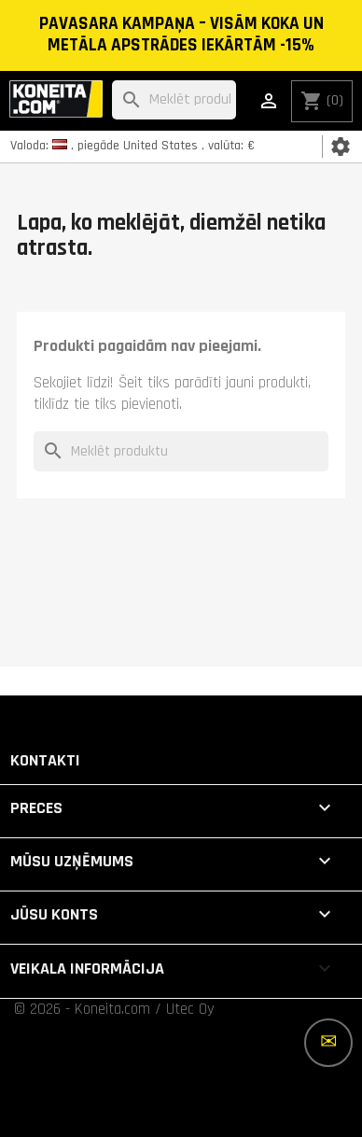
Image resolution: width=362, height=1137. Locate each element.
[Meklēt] (173, 100)
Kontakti (45, 760)
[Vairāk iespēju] (328, 1042)
